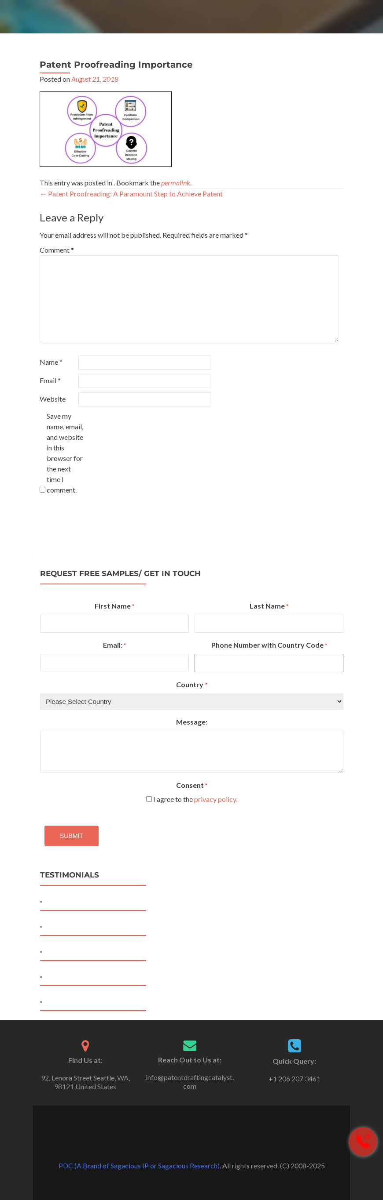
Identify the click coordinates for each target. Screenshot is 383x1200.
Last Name (269, 606)
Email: (114, 645)
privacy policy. (215, 799)
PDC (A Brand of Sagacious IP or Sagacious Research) (139, 1165)
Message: (191, 722)
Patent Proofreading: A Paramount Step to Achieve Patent (131, 193)
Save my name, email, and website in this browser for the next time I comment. (65, 453)
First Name (114, 606)
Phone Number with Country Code (269, 645)
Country (191, 685)
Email (50, 380)
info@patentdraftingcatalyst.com (190, 1081)
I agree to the (195, 799)
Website (53, 399)
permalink (175, 182)
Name (51, 362)
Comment (57, 250)
